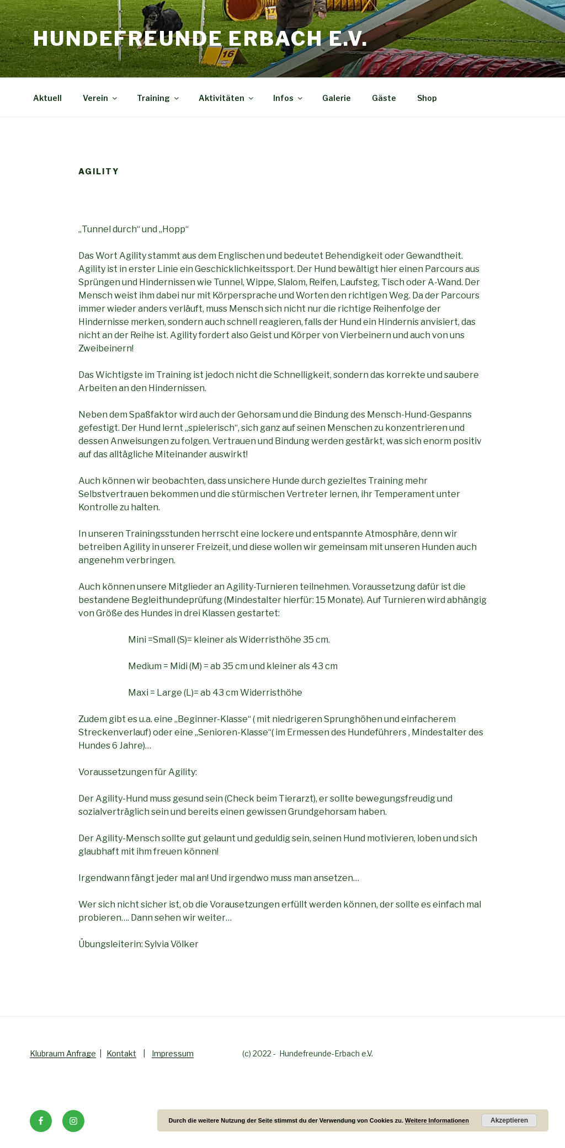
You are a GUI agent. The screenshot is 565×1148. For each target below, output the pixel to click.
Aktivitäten (227, 98)
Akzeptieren (509, 1120)
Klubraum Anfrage (63, 1053)
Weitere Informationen (437, 1120)
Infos (288, 98)
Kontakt (121, 1053)
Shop (427, 98)
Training (158, 98)
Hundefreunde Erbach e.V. (201, 38)
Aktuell (47, 98)
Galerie (336, 98)
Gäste (384, 98)
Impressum (173, 1053)
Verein (101, 98)
